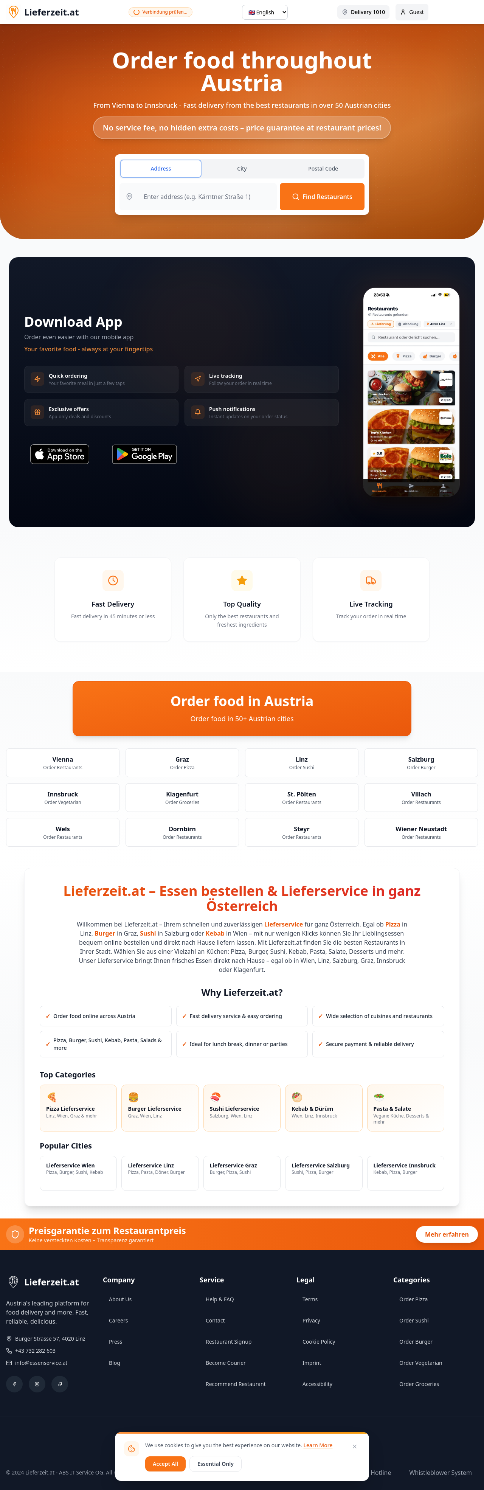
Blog (114, 1362)
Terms (310, 1299)
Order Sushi (414, 1320)
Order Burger (416, 1341)
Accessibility (317, 1384)
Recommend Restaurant (236, 1384)
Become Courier (226, 1362)
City (242, 168)
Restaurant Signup (228, 1341)
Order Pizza (413, 1299)
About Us (120, 1299)
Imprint (311, 1362)
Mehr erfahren (447, 1234)
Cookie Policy (318, 1341)
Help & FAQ (220, 1299)
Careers (118, 1320)
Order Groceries (419, 1384)
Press (115, 1341)
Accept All (165, 1463)
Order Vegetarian (420, 1362)
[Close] (354, 1446)
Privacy (311, 1320)
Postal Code (323, 168)
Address (160, 168)
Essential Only (215, 1463)
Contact (215, 1320)
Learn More (317, 1445)
